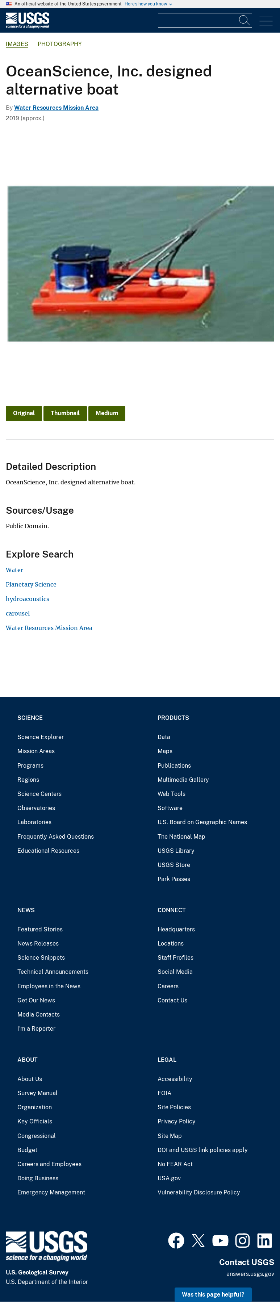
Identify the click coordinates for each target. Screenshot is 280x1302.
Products (173, 717)
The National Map (181, 836)
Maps (165, 751)
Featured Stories (40, 929)
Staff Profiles (175, 957)
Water (14, 569)
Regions (28, 779)
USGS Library (176, 850)
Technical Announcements (52, 971)
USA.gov (169, 1178)
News (26, 910)
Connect (172, 910)
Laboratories (34, 822)
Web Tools (171, 793)
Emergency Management (51, 1192)
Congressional (36, 1135)
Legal (167, 1059)
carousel (18, 613)
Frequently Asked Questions (55, 836)
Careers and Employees (49, 1164)
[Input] (205, 20)
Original (24, 413)
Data (164, 737)
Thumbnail (65, 413)
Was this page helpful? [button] (213, 1294)
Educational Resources (48, 850)
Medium (107, 413)
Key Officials (34, 1121)
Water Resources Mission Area (56, 107)
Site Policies (174, 1107)
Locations (171, 943)
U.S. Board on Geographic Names (202, 822)
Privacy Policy (177, 1121)
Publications (174, 765)
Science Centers (39, 793)
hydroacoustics (27, 598)
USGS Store (174, 864)
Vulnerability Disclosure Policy (199, 1192)
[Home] (27, 26)
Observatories (36, 808)
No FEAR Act (175, 1164)
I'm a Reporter (36, 1028)
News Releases (38, 943)
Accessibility (175, 1079)
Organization (34, 1107)
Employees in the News (48, 986)
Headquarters (176, 929)
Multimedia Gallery (183, 779)
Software (170, 808)
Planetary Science (31, 584)
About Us (29, 1079)
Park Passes (174, 879)
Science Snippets (41, 957)
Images (17, 44)
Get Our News (36, 1000)
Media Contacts (38, 1014)
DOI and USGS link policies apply (203, 1150)
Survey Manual (37, 1093)
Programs (30, 765)
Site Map (170, 1135)
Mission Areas (36, 751)
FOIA (164, 1093)
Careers (168, 986)
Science (30, 717)
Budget (27, 1150)
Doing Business (37, 1178)
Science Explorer (40, 737)
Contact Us (172, 1000)
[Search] (245, 20)
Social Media (175, 971)
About (27, 1059)
